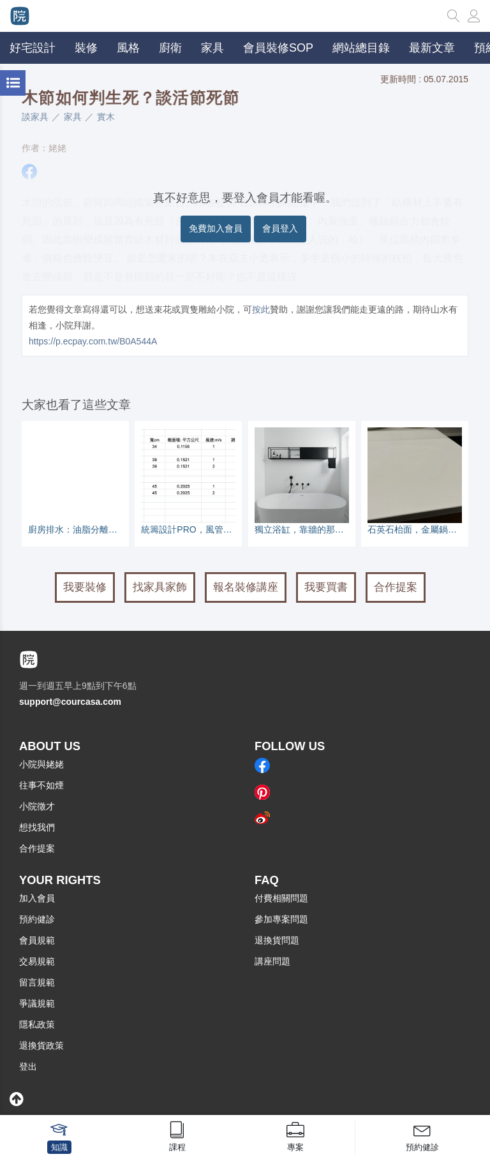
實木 (106, 117)
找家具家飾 (160, 587)
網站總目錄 (361, 47)
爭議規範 (37, 1003)
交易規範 (37, 961)
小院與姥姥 (41, 764)
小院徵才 (37, 806)
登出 (28, 1066)
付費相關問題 (281, 898)
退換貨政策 (41, 1045)
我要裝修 (85, 587)
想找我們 (37, 827)
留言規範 (37, 982)
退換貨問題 (277, 940)
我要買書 (326, 587)
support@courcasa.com (70, 702)
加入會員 (37, 898)
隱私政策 (37, 1024)
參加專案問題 (281, 919)
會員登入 (280, 228)
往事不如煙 (41, 785)
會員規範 (37, 940)
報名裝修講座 (245, 587)
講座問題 (272, 961)
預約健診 (37, 919)
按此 (261, 309)
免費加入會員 (215, 228)
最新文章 (432, 47)
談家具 (35, 117)
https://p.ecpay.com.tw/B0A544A (93, 341)
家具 (73, 117)
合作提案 (395, 587)
